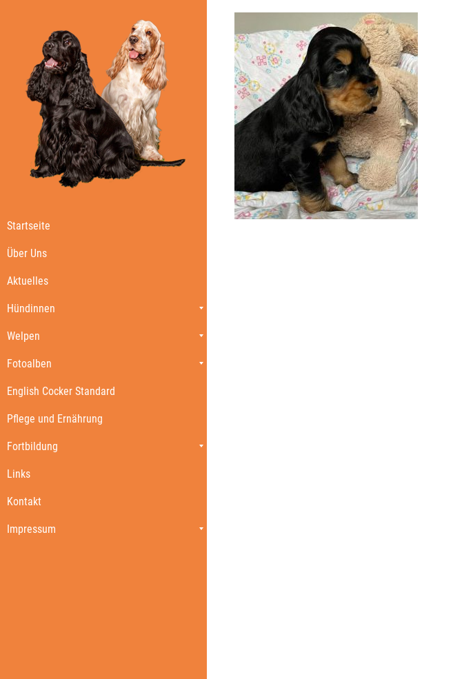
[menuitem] (103, 225)
